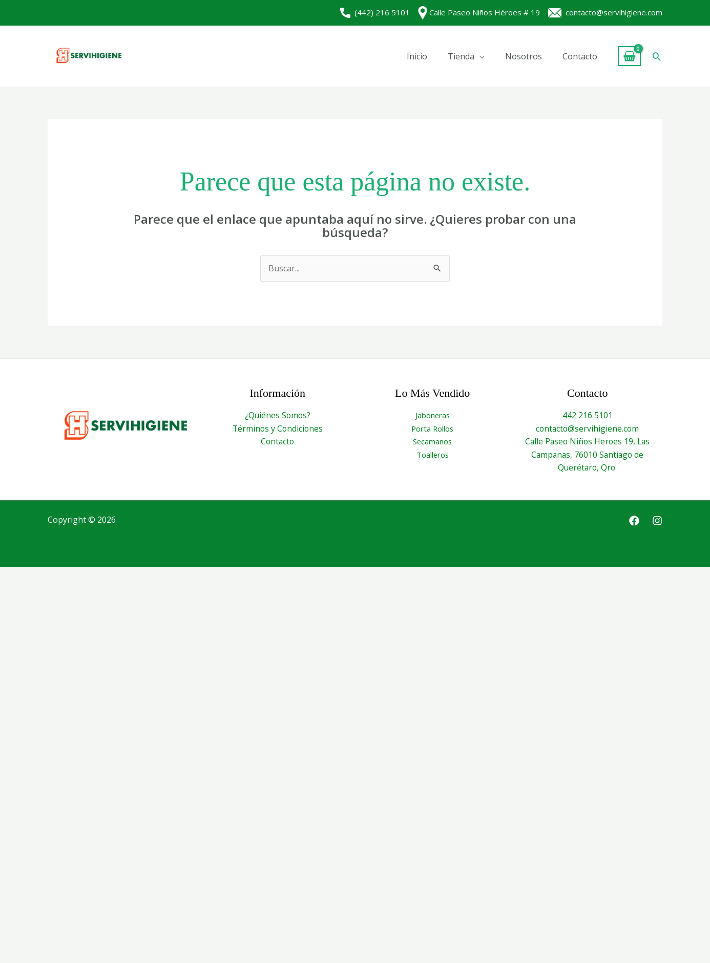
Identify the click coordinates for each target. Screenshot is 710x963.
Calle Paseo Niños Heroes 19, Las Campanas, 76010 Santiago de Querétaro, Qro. (588, 454)
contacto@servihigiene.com (605, 12)
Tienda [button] (461, 56)
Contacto (579, 56)
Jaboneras (432, 415)
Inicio (417, 56)
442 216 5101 (587, 415)
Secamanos (432, 441)
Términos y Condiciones (278, 428)
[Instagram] (657, 521)
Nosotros (523, 56)
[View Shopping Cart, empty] (629, 56)
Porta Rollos (432, 428)
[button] (656, 56)
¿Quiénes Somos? (277, 415)
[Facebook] (634, 521)
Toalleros (432, 455)
